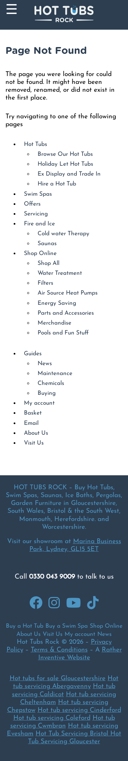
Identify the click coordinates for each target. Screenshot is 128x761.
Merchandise (54, 323)
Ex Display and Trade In (69, 174)
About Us (36, 433)
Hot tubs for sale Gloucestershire (57, 678)
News (45, 364)
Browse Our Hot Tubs (65, 154)
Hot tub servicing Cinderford (79, 710)
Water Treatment (60, 273)
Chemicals (51, 383)
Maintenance (55, 373)
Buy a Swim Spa (66, 626)
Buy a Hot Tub (24, 626)
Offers (32, 204)
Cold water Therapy (63, 234)
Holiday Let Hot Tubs (65, 164)
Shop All (48, 263)
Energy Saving (57, 303)
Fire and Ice (39, 224)
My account (39, 403)
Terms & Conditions (59, 650)
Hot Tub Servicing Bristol (72, 734)
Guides (33, 354)
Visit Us (34, 443)
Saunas (47, 244)
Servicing (36, 214)
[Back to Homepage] (64, 15)
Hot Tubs (35, 144)
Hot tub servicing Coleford (51, 718)
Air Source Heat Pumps (68, 293)
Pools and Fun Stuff (63, 333)
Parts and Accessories (66, 313)
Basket (33, 413)
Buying (47, 393)
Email (31, 423)
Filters (45, 283)
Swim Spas (38, 194)
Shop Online (40, 253)
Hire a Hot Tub (57, 184)
